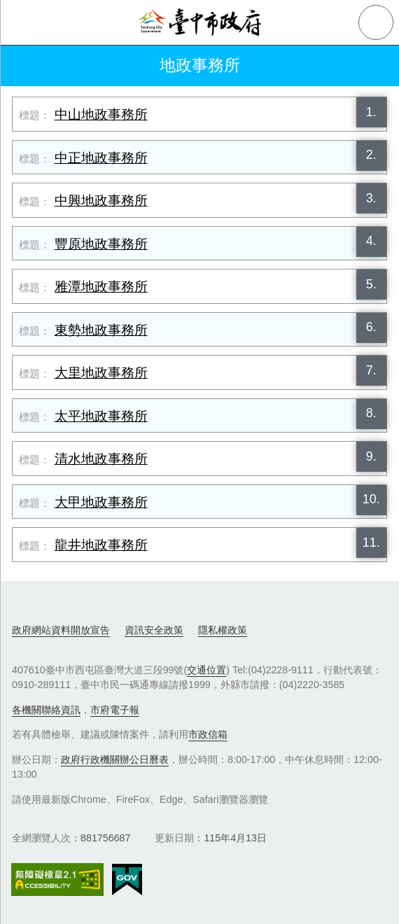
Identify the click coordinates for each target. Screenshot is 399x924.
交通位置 (206, 670)
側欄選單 (22, 22)
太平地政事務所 (101, 416)
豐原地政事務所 (101, 244)
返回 (22, 66)
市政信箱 (207, 734)
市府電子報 (114, 709)
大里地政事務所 (101, 372)
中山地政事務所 (101, 114)
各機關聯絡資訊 (46, 709)
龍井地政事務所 (101, 545)
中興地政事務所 (101, 200)
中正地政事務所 (101, 157)
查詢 (375, 22)
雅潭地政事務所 (101, 286)
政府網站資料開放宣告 (61, 630)
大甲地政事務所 (101, 502)
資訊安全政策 (154, 630)
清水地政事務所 (101, 458)
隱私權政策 (222, 630)
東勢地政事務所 (101, 330)
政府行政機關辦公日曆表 (115, 759)
